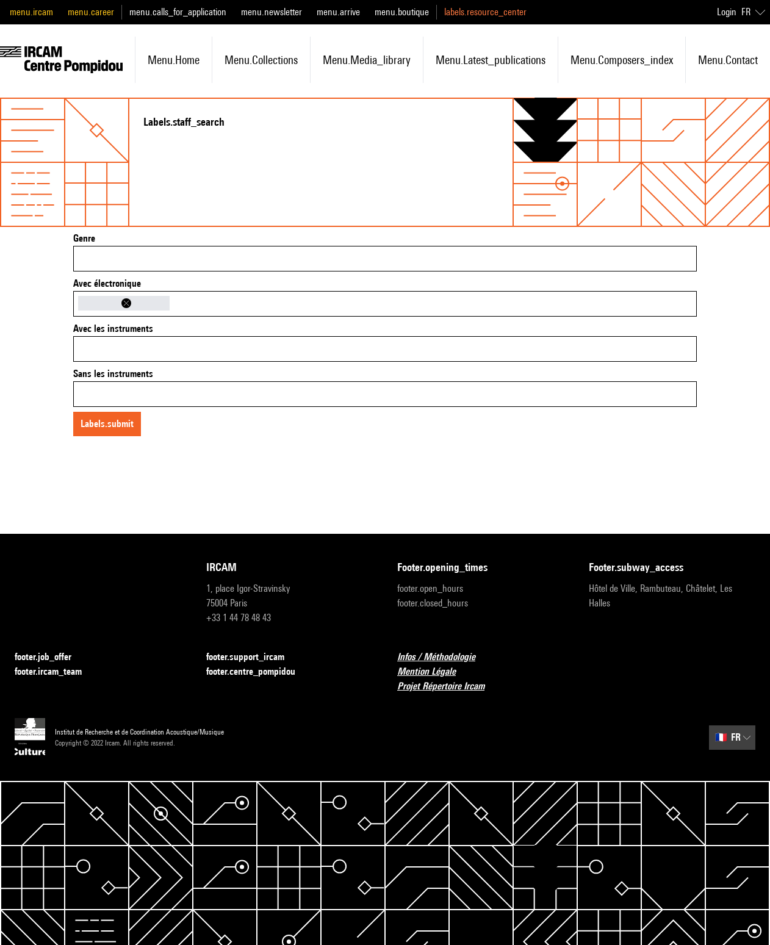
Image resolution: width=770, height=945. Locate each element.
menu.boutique (402, 12)
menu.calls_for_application (177, 12)
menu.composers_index (621, 59)
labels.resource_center (485, 12)
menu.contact (728, 59)
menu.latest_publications (490, 59)
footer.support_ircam (252, 657)
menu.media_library (367, 59)
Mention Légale (433, 672)
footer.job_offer (50, 657)
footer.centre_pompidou (258, 672)
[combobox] (385, 258)
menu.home (174, 59)
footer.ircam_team (55, 672)
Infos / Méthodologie (443, 657)
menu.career (91, 12)
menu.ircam (31, 12)
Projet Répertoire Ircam (448, 686)
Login (726, 12)
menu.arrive (338, 12)
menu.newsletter (271, 12)
